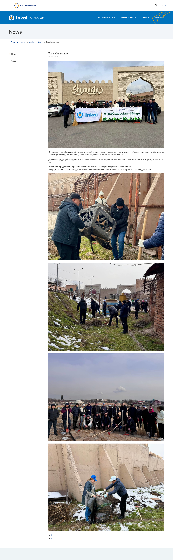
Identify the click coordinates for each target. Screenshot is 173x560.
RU (52, 535)
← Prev (12, 42)
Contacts (159, 17)
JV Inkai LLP (37, 17)
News (39, 42)
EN (163, 6)
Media (145, 17)
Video (13, 61)
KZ (52, 538)
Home (22, 42)
